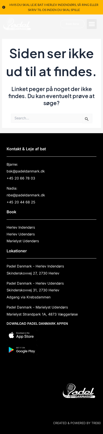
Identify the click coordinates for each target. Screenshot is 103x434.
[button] (92, 24)
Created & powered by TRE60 (77, 423)
